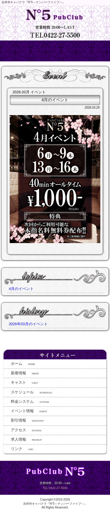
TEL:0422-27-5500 (55, 488)
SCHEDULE (31, 392)
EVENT (29, 411)
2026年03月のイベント (28, 324)
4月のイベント (21, 289)
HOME (23, 364)
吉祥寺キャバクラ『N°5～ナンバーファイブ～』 (55, 503)
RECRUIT (26, 439)
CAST (24, 382)
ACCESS (26, 430)
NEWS (25, 373)
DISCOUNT (27, 420)
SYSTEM (30, 402)
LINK (22, 449)
